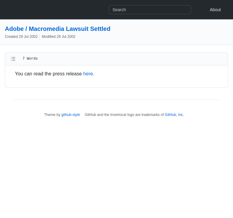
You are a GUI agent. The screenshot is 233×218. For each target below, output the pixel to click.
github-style (70, 115)
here (88, 73)
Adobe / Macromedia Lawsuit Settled (57, 28)
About (215, 9)
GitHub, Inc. (174, 115)
